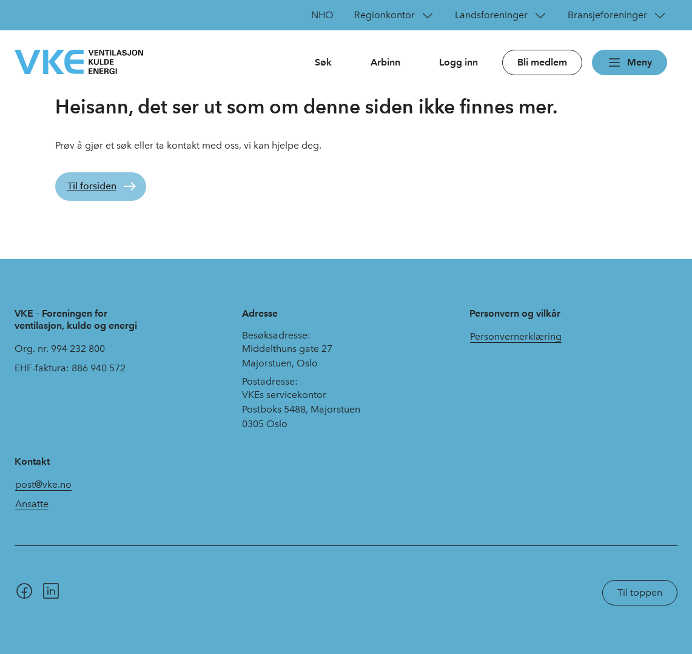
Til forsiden (91, 186)
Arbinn (385, 62)
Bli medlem (542, 62)
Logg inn (458, 62)
